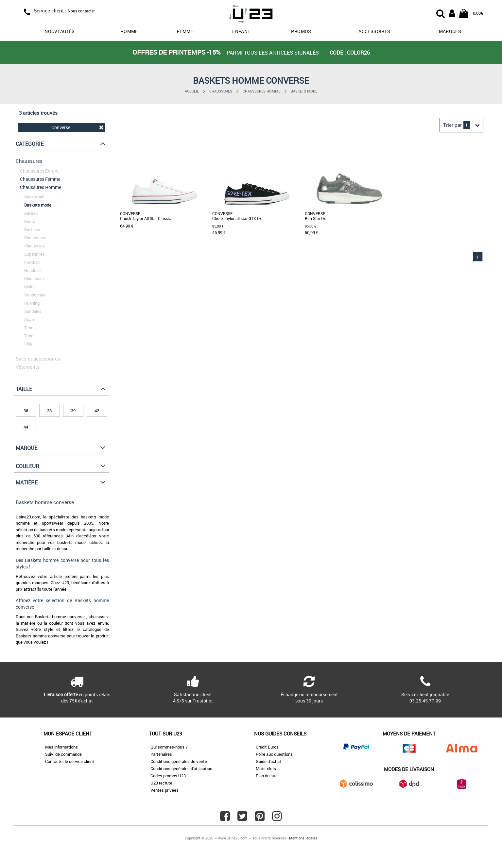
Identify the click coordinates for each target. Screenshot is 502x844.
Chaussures (220, 91)
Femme (185, 31)
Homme (129, 31)
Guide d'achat (268, 761)
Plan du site (267, 776)
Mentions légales (303, 838)
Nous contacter (81, 10)
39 (73, 411)
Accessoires (374, 31)
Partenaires (161, 754)
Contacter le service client (69, 761)
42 (97, 411)
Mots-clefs (266, 768)
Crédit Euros (267, 747)
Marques (450, 31)
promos (301, 31)
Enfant (241, 31)
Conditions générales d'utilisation (181, 768)
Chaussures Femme (40, 179)
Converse (77, 127)
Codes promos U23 (168, 776)
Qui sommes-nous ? (168, 747)
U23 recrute (161, 783)
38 (49, 411)
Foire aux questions (274, 754)
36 (26, 411)
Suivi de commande (63, 754)
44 (26, 427)
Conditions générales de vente (178, 761)
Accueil (192, 91)
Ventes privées (164, 790)
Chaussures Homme (261, 91)
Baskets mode (304, 91)
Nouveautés (59, 31)
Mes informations (61, 747)
